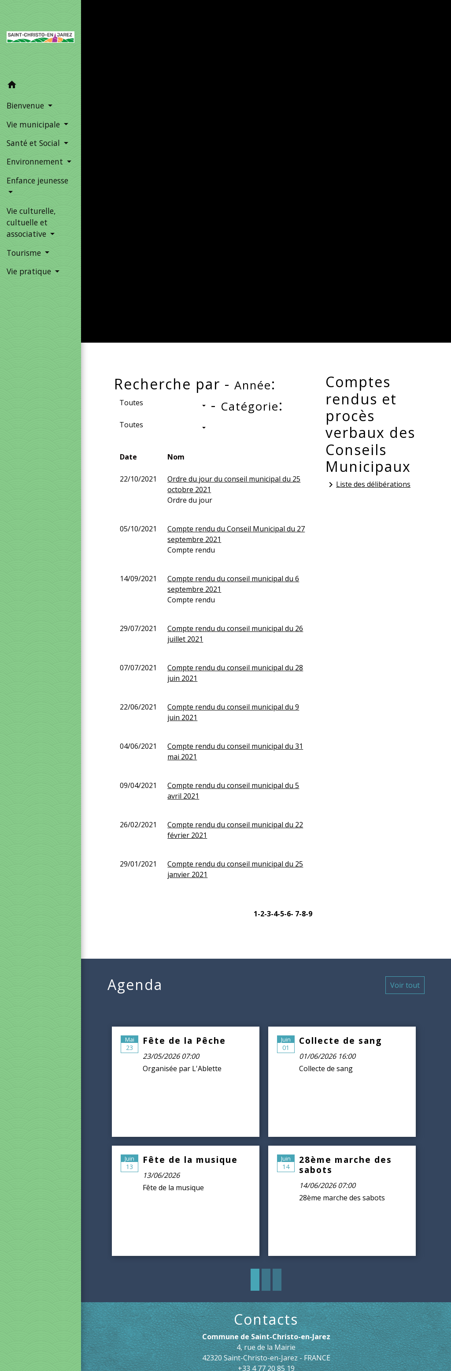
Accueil (141, 185)
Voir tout (405, 985)
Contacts (266, 1319)
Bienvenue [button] (26, 105)
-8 (302, 914)
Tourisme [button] (25, 252)
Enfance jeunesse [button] (37, 180)
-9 (309, 914)
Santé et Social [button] (34, 143)
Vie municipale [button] (34, 124)
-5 (280, 914)
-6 (287, 914)
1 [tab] (255, 1280)
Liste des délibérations (367, 484)
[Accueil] (40, 38)
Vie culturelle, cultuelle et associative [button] (31, 222)
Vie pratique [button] (30, 271)
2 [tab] (266, 1280)
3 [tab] (277, 1280)
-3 (267, 914)
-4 (274, 914)
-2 (261, 914)
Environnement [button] (36, 161)
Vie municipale (202, 185)
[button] (40, 86)
